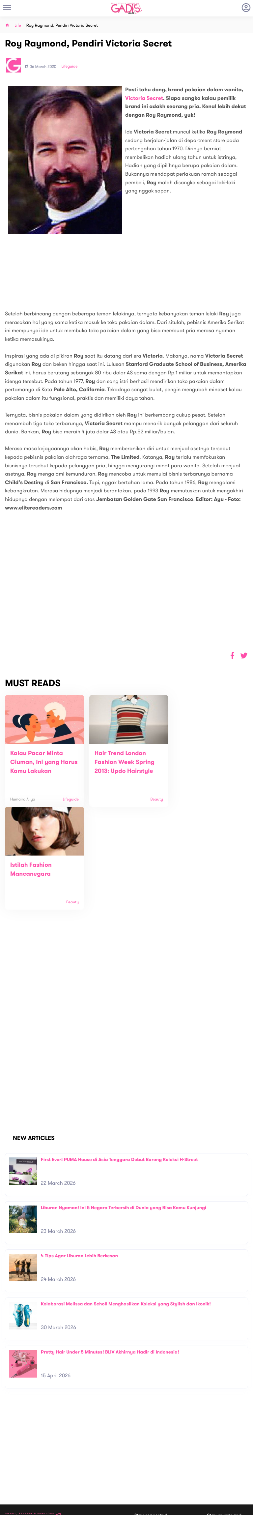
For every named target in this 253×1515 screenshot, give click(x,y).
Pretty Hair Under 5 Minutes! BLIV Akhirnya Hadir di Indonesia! (110, 1249)
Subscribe (239, 1440)
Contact (74, 1455)
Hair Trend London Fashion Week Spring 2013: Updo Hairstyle (121, 762)
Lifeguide (70, 66)
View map (14, 1480)
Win (152, 1469)
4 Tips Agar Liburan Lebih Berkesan (79, 1153)
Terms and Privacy (174, 1507)
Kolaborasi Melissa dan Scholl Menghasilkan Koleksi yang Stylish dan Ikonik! (126, 1201)
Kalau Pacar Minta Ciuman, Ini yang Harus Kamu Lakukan (40, 762)
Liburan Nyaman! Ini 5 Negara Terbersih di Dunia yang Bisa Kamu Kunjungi (123, 1105)
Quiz (140, 1469)
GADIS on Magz (195, 1469)
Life (17, 25)
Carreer (73, 1462)
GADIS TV (168, 1469)
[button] (244, 655)
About (71, 1448)
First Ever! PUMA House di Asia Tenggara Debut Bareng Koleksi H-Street (119, 1057)
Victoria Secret (144, 98)
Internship (75, 1469)
